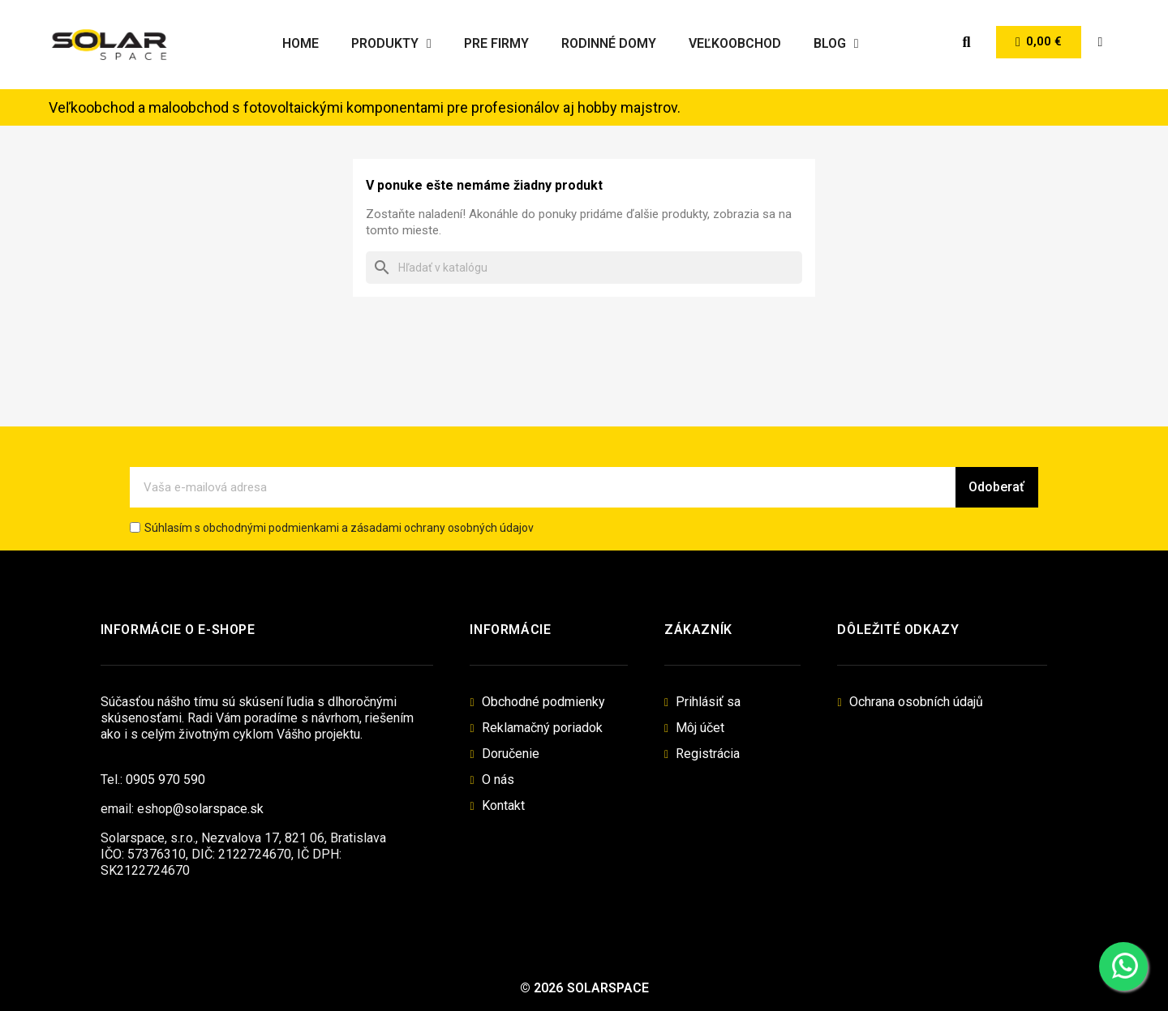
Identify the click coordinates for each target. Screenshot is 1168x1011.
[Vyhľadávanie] (584, 267)
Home (300, 43)
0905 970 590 (165, 779)
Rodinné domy (608, 43)
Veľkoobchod (735, 43)
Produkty (391, 43)
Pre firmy (496, 43)
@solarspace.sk (218, 808)
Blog (836, 43)
